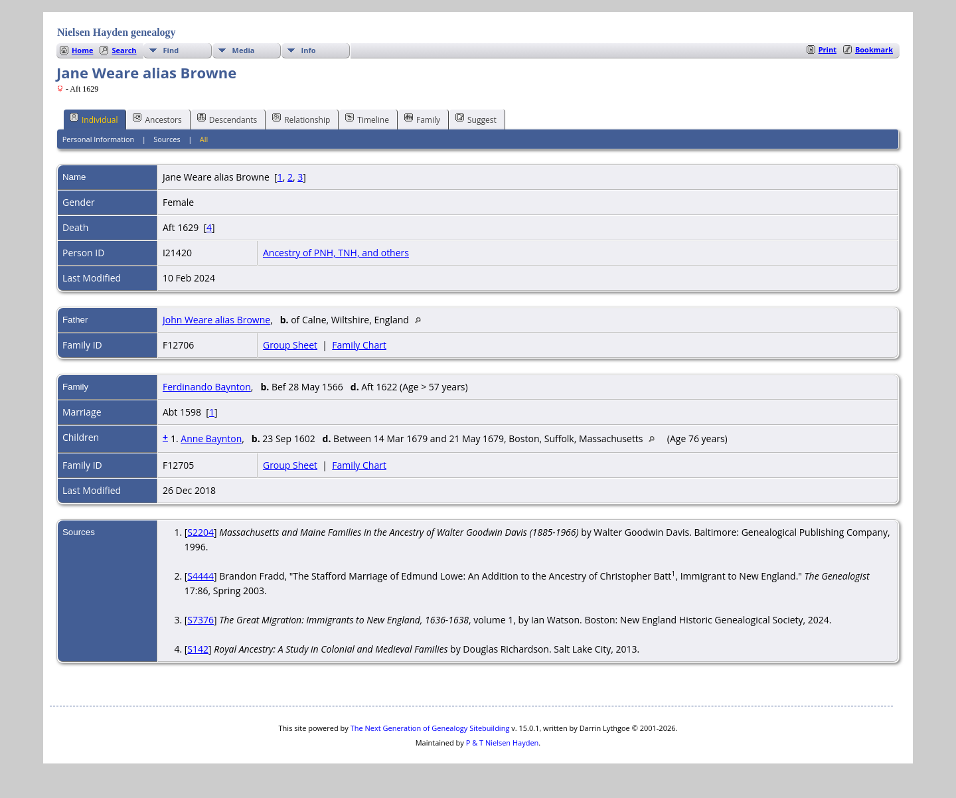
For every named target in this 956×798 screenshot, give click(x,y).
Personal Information (98, 139)
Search (124, 50)
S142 (197, 649)
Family (422, 118)
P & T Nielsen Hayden (502, 743)
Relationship (301, 118)
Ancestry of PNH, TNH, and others (336, 252)
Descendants (227, 118)
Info (308, 50)
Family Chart (359, 345)
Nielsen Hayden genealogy (116, 32)
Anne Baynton (211, 438)
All (204, 139)
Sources (167, 139)
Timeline (367, 118)
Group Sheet (290, 345)
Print (827, 49)
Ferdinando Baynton (207, 386)
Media (243, 50)
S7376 (200, 619)
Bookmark (874, 49)
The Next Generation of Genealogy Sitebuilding (430, 728)
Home (83, 50)
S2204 (200, 532)
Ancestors (157, 118)
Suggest (476, 118)
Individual (94, 118)
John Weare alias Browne (216, 319)
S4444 (200, 576)
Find (171, 50)
